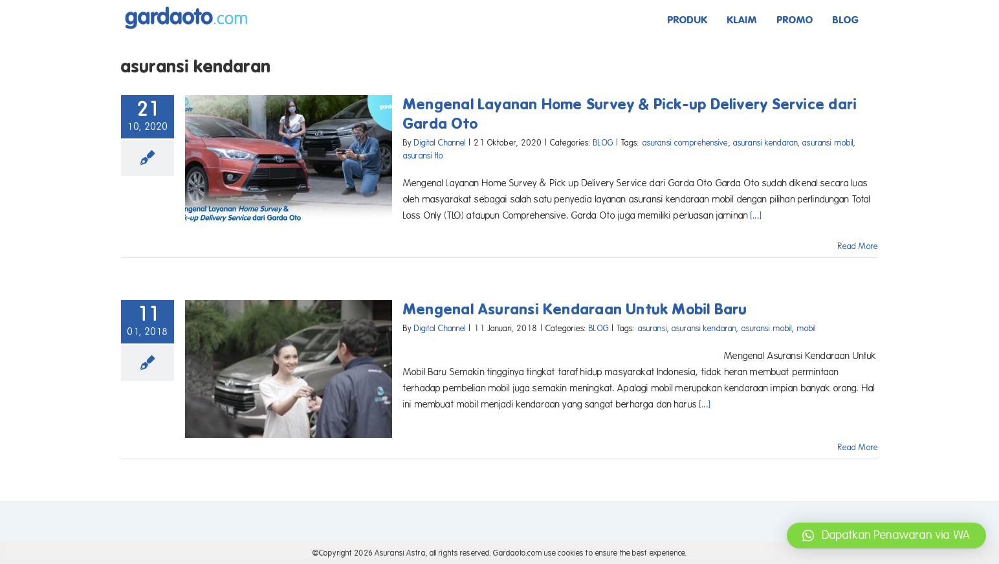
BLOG (603, 143)
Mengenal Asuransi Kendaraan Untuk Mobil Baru (575, 309)
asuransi (652, 328)
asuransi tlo (423, 156)
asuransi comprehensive (685, 143)
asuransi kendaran (765, 143)
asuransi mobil (827, 143)
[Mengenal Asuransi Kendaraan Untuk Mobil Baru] (288, 369)
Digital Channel (440, 143)
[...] (756, 215)
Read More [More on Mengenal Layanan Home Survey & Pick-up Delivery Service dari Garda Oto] (858, 246)
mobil (807, 328)
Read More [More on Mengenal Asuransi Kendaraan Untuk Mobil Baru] (858, 447)
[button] (886, 535)
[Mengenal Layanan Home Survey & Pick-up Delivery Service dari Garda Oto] (288, 160)
